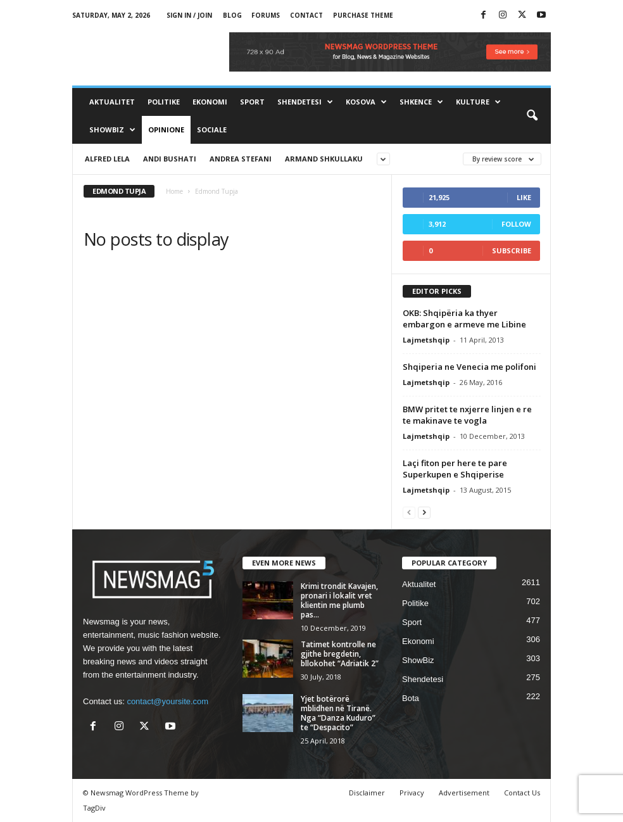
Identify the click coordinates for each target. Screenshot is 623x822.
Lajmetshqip (426, 340)
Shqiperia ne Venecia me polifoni (469, 366)
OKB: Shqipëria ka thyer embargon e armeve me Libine (464, 318)
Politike (164, 101)
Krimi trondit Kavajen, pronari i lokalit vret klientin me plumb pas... (339, 600)
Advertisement (464, 792)
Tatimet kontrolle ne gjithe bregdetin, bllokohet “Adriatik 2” (340, 654)
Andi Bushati (169, 158)
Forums (265, 15)
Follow (516, 224)
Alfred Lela (107, 158)
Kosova (366, 102)
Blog (232, 15)
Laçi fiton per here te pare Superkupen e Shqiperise (455, 468)
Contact (306, 15)
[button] (532, 116)
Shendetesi (305, 102)
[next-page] (424, 512)
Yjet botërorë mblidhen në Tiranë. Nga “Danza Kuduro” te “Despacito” (338, 713)
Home (174, 191)
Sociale (212, 129)
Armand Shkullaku (324, 158)
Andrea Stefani (241, 158)
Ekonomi (209, 101)
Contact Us (522, 792)
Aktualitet (112, 101)
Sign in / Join (189, 15)
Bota (410, 698)
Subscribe (511, 250)
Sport (252, 101)
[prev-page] (409, 512)
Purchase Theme (363, 15)
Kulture (478, 102)
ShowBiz (112, 130)
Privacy (412, 792)
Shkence (421, 102)
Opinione (166, 129)
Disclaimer (367, 792)
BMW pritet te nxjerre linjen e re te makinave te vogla (467, 414)
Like (524, 197)
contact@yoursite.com (167, 701)
